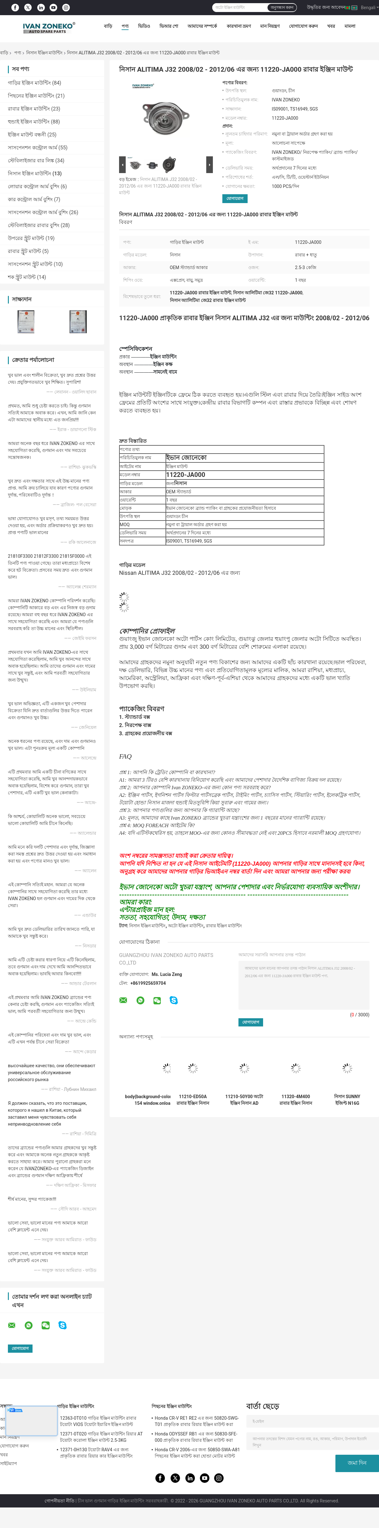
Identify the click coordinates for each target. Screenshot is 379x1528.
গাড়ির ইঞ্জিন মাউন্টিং (29, 83)
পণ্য (125, 26)
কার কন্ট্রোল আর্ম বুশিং (30, 199)
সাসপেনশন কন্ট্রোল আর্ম (32, 148)
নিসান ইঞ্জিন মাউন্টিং (44, 52)
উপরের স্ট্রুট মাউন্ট (26, 238)
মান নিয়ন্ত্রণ (270, 26)
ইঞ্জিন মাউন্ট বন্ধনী (27, 135)
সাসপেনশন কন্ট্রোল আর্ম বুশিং (38, 212)
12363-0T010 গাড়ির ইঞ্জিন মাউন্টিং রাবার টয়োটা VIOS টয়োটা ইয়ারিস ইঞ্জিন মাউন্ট (98, 1421)
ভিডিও (144, 26)
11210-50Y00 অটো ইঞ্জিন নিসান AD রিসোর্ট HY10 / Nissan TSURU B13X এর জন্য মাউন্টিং (244, 1100)
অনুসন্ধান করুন (282, 7)
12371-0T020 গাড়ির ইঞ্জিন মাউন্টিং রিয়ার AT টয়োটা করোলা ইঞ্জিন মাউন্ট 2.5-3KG (101, 1437)
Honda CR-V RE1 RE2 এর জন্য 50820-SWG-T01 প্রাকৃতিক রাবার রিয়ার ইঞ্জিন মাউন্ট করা (197, 1421)
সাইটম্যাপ (8, 1463)
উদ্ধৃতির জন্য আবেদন (326, 7)
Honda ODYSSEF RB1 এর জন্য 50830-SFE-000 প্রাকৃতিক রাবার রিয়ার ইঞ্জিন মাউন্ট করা (196, 1437)
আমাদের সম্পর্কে (202, 26)
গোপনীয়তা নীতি (59, 1500)
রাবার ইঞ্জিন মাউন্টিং (29, 109)
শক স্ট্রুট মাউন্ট (22, 277)
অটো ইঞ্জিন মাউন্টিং (185, 925)
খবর (331, 26)
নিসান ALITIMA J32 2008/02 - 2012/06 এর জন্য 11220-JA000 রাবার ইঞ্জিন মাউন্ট (160, 186)
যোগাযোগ (235, 198)
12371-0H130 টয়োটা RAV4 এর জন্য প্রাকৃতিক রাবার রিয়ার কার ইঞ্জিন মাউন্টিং (96, 1453)
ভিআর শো (168, 26)
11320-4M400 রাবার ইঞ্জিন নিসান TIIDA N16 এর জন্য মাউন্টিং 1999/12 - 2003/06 (296, 1100)
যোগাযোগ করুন (303, 26)
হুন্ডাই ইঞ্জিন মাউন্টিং (29, 122)
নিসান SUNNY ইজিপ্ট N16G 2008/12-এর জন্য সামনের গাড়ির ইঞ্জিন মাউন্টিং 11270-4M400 (347, 1100)
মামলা (350, 26)
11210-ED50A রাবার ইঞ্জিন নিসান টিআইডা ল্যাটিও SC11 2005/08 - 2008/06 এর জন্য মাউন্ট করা (192, 1100)
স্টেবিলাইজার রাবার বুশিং (33, 225)
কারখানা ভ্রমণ (239, 26)
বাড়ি (108, 26)
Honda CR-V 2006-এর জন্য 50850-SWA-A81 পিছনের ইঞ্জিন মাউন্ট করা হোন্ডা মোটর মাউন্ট (197, 1453)
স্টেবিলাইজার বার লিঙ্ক (31, 161)
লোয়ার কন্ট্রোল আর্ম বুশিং (33, 186)
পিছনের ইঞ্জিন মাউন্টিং (31, 96)
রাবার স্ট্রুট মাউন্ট (24, 251)
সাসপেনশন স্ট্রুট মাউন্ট (30, 264)
